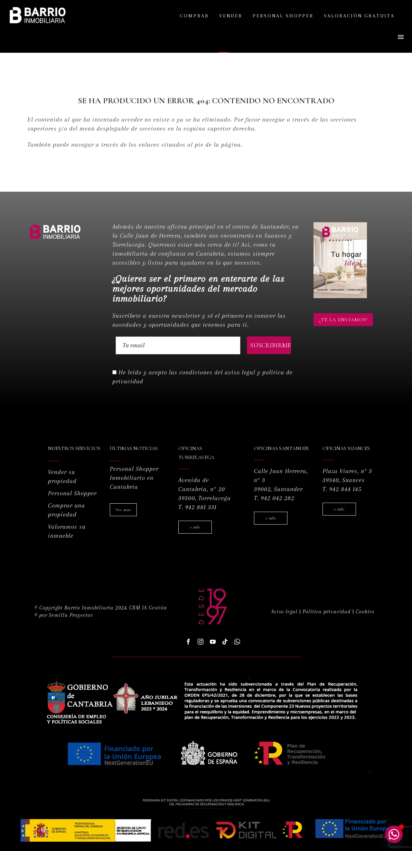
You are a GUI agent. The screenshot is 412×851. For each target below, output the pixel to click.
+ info (195, 527)
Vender (230, 16)
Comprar (194, 16)
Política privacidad (327, 612)
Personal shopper (283, 16)
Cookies (365, 612)
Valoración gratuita (359, 16)
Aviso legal (284, 612)
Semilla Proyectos (71, 615)
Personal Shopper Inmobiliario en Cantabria (134, 477)
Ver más (123, 509)
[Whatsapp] (394, 834)
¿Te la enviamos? (343, 320)
